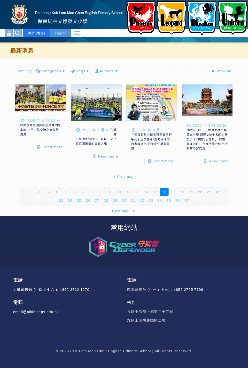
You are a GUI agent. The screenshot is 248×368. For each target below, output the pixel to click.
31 (133, 200)
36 (178, 200)
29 (115, 200)
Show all (220, 71)
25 (79, 200)
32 (142, 200)
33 (151, 200)
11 (119, 192)
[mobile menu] (77, 33)
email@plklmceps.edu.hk (36, 312)
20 (200, 192)
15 (155, 192)
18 (182, 192)
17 (173, 192)
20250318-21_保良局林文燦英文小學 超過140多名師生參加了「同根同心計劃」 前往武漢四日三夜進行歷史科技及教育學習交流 (207, 139)
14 (146, 192)
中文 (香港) (36, 33)
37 (187, 200)
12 (128, 192)
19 (191, 192)
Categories (50, 71)
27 (97, 200)
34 (160, 200)
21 (209, 192)
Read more (53, 147)
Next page (124, 211)
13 (137, 192)
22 (218, 192)
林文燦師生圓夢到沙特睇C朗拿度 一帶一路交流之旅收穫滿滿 (40, 130)
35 (169, 200)
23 (61, 200)
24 (70, 200)
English (60, 33)
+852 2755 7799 (189, 289)
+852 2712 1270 (75, 289)
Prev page (124, 177)
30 (124, 200)
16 (164, 192)
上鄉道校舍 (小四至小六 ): (36, 289)
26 (88, 200)
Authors (107, 71)
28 (106, 200)
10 (110, 192)
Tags (80, 71)
